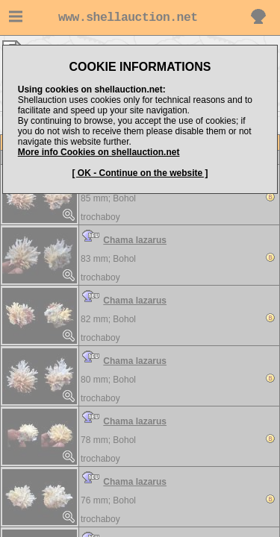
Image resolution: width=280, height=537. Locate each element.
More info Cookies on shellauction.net (99, 152)
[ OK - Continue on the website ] (140, 173)
